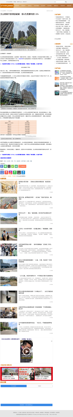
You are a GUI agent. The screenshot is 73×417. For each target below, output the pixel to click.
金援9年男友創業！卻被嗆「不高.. (63, 61)
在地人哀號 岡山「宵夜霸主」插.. (63, 26)
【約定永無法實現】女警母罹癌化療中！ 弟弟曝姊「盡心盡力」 (16, 339)
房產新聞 (17, 5)
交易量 (28, 161)
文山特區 (8, 161)
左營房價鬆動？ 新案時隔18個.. (63, 28)
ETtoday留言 (13, 385)
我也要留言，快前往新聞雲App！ (26, 404)
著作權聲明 (52, 412)
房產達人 (30, 5)
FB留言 (39, 385)
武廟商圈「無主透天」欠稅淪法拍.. (63, 33)
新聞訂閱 (24, 0)
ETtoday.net (35, 414)
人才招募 (19, 412)
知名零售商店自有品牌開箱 (65, 76)
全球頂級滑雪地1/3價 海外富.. (62, 53)
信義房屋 (21, 58)
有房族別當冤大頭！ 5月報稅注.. (63, 17)
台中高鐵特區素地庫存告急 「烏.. (63, 63)
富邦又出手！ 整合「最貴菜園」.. (63, 30)
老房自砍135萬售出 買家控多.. (63, 24)
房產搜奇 (23, 5)
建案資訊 (56, 5)
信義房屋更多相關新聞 (5, 158)
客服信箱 (37, 412)
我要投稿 (15, 412)
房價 (12, 161)
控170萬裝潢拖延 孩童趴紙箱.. (63, 59)
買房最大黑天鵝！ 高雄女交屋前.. (63, 46)
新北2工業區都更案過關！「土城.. (63, 20)
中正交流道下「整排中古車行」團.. (63, 18)
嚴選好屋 (69, 5)
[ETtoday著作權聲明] (21, 176)
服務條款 (42, 412)
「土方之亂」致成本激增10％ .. (63, 57)
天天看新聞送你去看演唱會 (65, 70)
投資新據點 (36, 5)
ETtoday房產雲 (7, 6)
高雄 (5, 161)
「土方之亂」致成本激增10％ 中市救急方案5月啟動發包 (36, 275)
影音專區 (49, 5)
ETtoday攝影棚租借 (64, 91)
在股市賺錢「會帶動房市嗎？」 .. (63, 48)
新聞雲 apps (19, 0)
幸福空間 (63, 5)
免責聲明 (57, 412)
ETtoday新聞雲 (9, 0)
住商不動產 (23, 161)
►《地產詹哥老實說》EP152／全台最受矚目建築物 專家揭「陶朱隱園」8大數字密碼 (21, 64)
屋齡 (31, 161)
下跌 (15, 161)
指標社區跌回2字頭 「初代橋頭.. (63, 22)
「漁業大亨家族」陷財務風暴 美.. (63, 32)
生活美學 (43, 5)
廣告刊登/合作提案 (30, 412)
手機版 (14, 0)
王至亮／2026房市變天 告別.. (62, 52)
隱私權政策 (47, 412)
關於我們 (24, 412)
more (71, 43)
